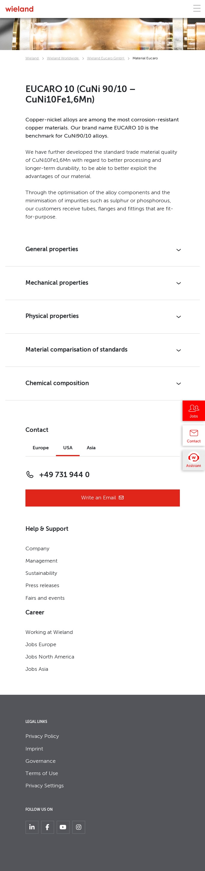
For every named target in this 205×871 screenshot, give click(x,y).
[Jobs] (194, 413)
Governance (40, 761)
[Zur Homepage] (19, 9)
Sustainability (41, 573)
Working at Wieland (49, 632)
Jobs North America (49, 657)
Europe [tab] (41, 448)
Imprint (34, 749)
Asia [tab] (91, 448)
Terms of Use (41, 773)
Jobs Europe (40, 644)
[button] (102, 250)
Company (37, 548)
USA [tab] (67, 448)
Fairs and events (45, 598)
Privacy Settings (44, 786)
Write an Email (102, 498)
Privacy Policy (42, 736)
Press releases (42, 585)
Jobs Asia (36, 669)
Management (41, 561)
